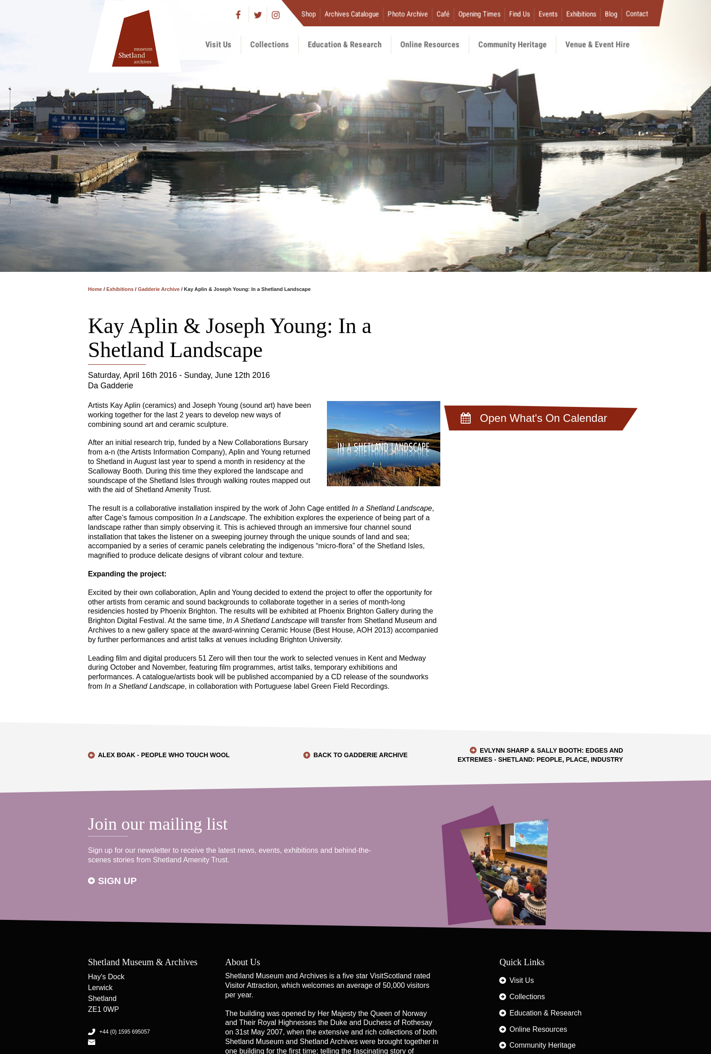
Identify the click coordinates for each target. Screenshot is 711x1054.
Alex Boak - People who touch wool (164, 755)
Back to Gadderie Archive (360, 755)
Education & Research (345, 44)
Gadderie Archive (159, 289)
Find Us (519, 14)
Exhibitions (581, 14)
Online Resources (430, 44)
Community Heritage (512, 44)
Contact (637, 14)
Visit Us (218, 44)
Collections (269, 44)
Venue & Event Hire (597, 44)
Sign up (117, 880)
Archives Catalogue (352, 14)
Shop (309, 14)
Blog (611, 14)
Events (548, 14)
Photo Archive (408, 14)
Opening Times (479, 14)
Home (95, 289)
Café (443, 14)
